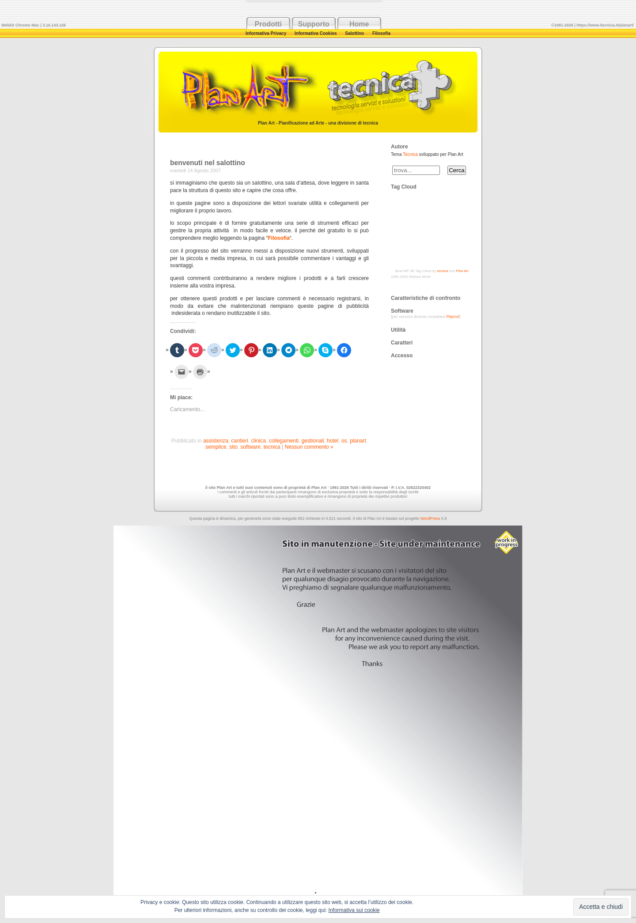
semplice (215, 447)
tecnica (272, 447)
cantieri (239, 441)
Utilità (398, 330)
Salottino (355, 33)
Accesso (402, 355)
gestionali (313, 441)
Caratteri (402, 343)
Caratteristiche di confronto (425, 298)
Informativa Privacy (267, 33)
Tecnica (410, 154)
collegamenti (284, 441)
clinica (258, 441)
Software (402, 311)
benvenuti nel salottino (207, 162)
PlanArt (453, 316)
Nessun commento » (309, 447)
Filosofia (381, 33)
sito (233, 447)
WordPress (430, 518)
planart (358, 441)
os (344, 441)
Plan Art (462, 271)
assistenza (215, 441)
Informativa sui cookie (354, 910)
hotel (332, 441)
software (251, 447)
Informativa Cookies (316, 33)
